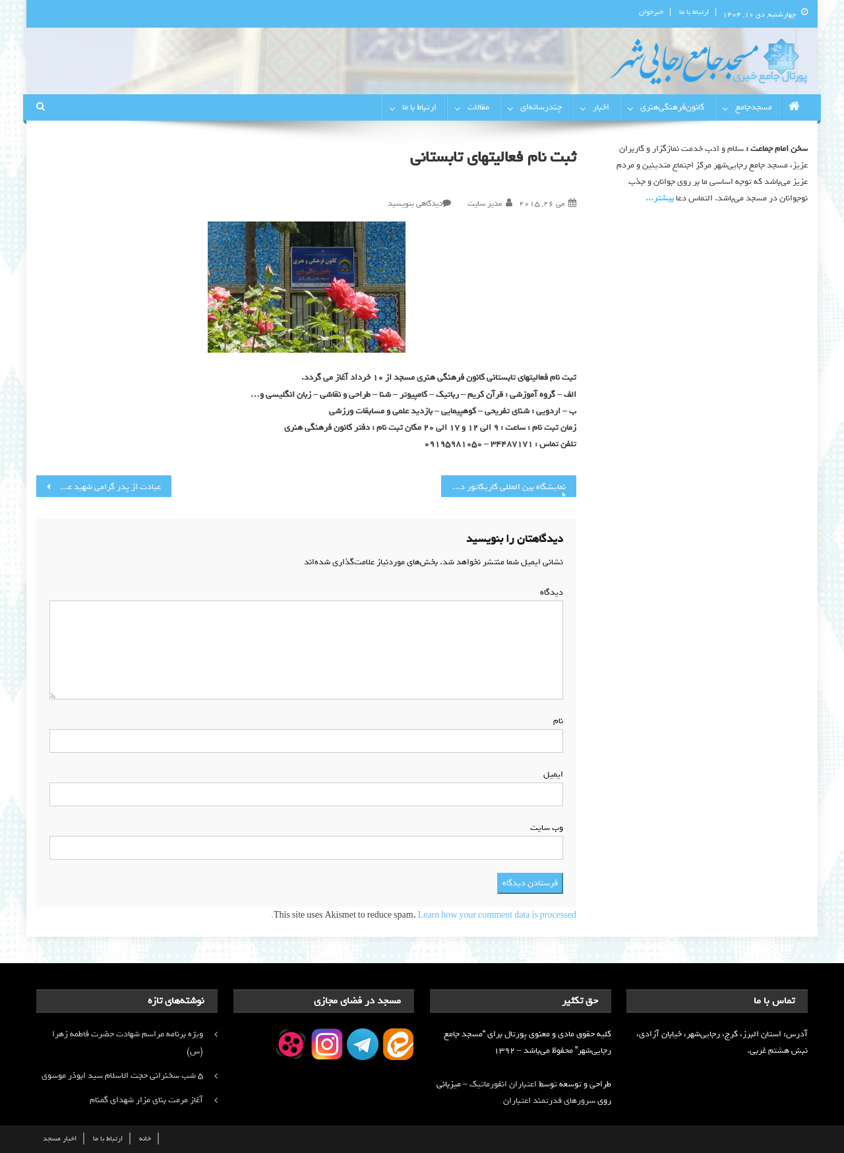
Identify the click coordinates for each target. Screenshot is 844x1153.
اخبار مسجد (59, 1138)
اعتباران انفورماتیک (503, 1084)
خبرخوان (651, 12)
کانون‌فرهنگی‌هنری (672, 107)
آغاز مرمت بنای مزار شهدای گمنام (146, 1100)
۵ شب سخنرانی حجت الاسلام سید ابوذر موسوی (122, 1075)
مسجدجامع (753, 107)
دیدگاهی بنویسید (415, 203)
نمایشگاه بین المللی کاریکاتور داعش (504, 487)
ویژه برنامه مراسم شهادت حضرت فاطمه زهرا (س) (127, 1042)
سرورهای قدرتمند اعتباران (549, 1101)
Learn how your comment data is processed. (423, 915)
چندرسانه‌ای (541, 107)
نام (555, 721)
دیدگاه (549, 592)
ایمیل (550, 774)
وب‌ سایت (546, 828)
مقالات (478, 107)
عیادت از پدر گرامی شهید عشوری (104, 487)
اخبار (601, 107)
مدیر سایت (484, 203)
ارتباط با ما (694, 12)
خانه (145, 1138)
